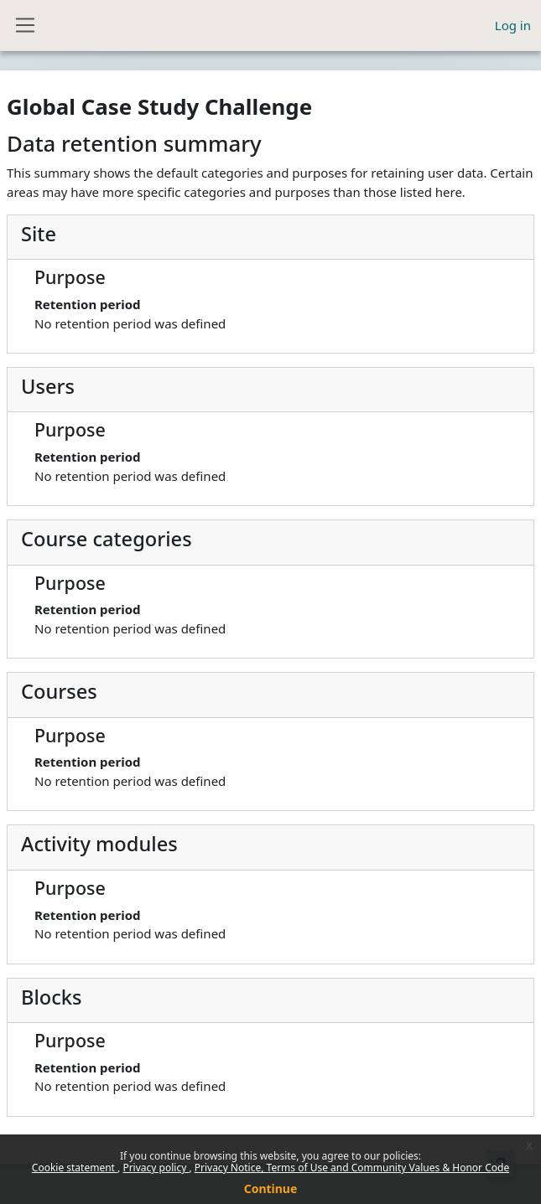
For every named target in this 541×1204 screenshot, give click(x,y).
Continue (271, 1188)
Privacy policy (155, 1167)
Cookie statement (74, 1167)
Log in (513, 25)
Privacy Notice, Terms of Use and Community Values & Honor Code (352, 1167)
